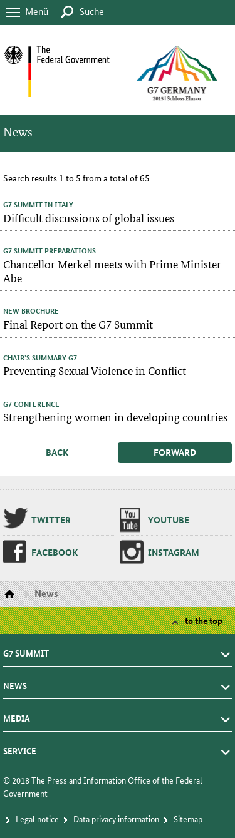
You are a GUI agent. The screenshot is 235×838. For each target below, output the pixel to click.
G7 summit (26, 649)
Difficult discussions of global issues (88, 217)
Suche (92, 11)
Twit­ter (51, 519)
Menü (36, 11)
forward (175, 452)
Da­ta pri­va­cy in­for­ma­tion (116, 818)
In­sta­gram (173, 552)
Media (16, 714)
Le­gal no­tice (37, 818)
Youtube (168, 519)
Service (19, 747)
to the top (203, 620)
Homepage (11, 594)
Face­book (54, 552)
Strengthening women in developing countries (115, 416)
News (15, 682)
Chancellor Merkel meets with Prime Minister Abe (112, 270)
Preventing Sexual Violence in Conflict (94, 370)
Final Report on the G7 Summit (78, 324)
